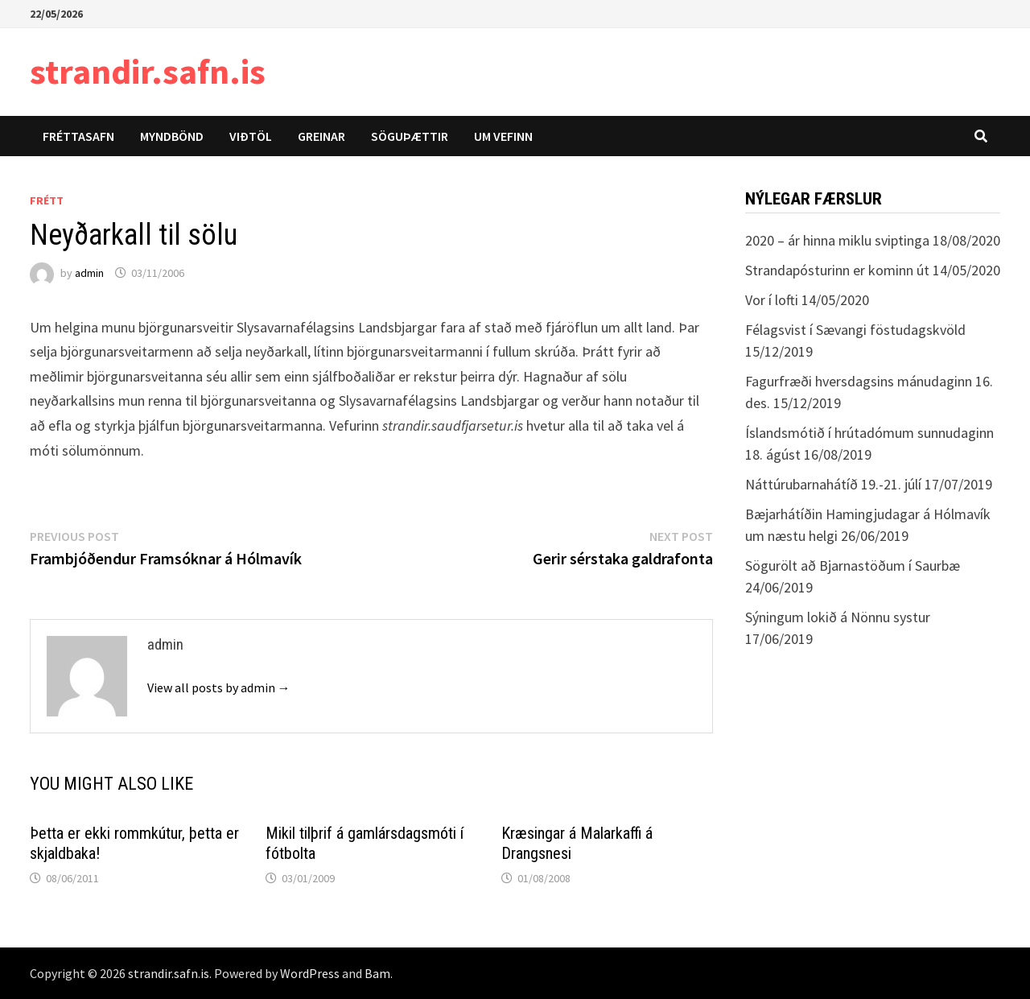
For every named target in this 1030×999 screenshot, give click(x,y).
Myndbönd (172, 136)
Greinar (321, 136)
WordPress (310, 973)
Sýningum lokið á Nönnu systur (837, 617)
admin (89, 273)
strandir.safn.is (148, 71)
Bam (377, 973)
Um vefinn (503, 136)
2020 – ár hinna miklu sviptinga (837, 240)
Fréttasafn (78, 136)
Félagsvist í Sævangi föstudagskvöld (855, 329)
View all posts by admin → (218, 687)
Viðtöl (250, 136)
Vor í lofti (771, 300)
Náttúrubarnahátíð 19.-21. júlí (833, 484)
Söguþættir (409, 136)
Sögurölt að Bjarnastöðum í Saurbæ (852, 565)
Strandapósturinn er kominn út (837, 270)
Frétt (47, 200)
